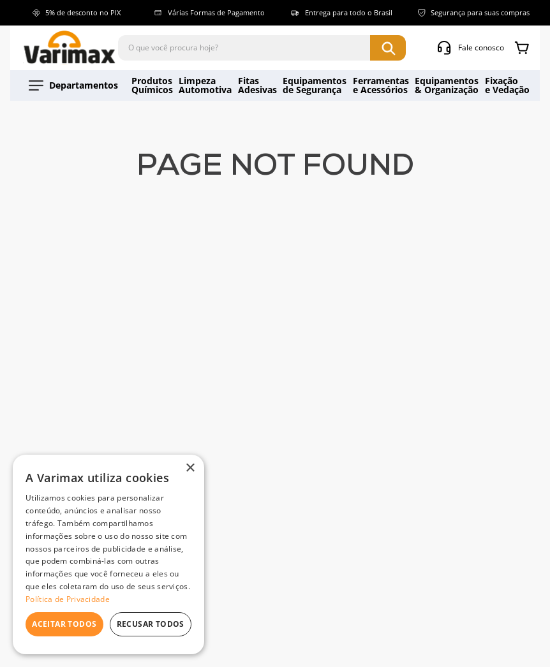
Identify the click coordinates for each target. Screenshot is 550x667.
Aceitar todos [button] (64, 624)
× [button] (190, 468)
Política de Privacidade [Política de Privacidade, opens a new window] (68, 599)
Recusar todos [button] (150, 624)
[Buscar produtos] (388, 48)
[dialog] (108, 554)
